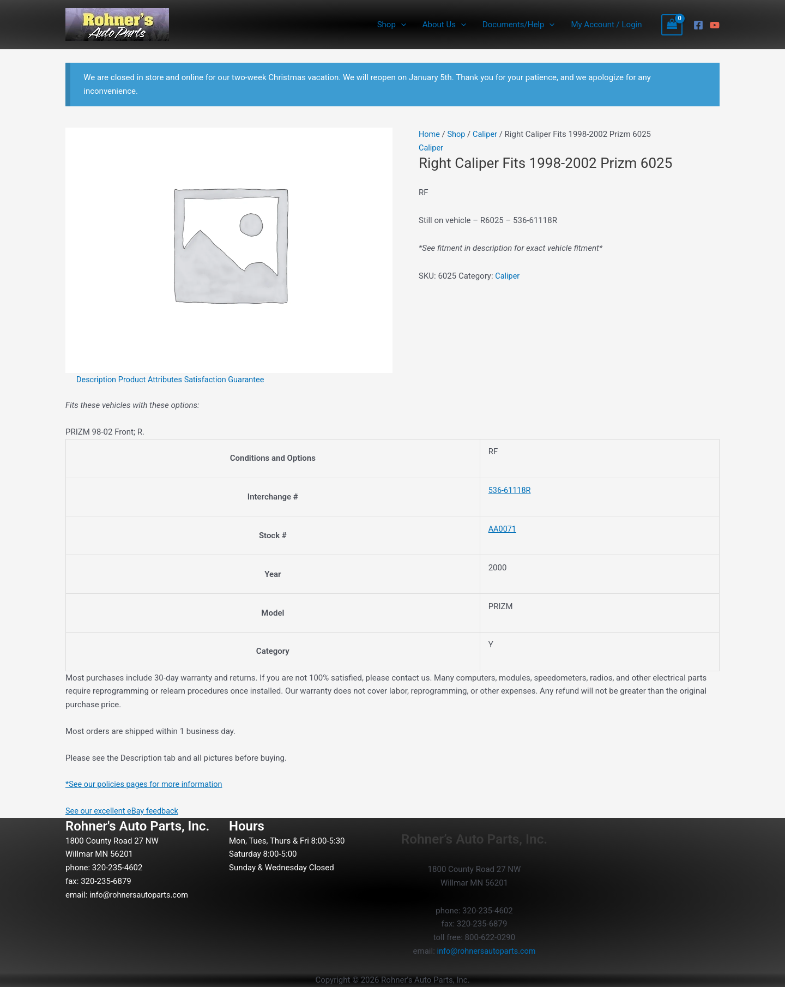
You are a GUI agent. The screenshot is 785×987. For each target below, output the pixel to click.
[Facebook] (698, 25)
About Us (444, 24)
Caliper (487, 134)
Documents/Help (518, 24)
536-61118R (506, 490)
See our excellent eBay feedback (124, 811)
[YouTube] (715, 25)
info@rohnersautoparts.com (140, 894)
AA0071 (498, 529)
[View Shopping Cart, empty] (672, 24)
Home (429, 134)
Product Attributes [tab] (153, 379)
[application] (401, 24)
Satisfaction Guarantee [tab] (229, 379)
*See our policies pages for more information (146, 784)
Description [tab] (97, 379)
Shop (391, 24)
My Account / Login (606, 24)
